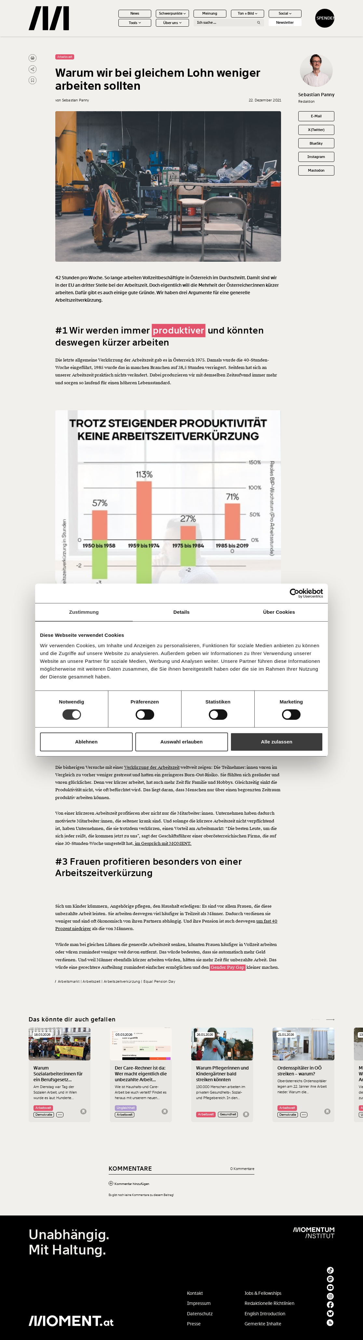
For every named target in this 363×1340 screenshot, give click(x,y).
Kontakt (195, 1293)
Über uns (172, 22)
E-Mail (316, 116)
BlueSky (316, 143)
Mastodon (316, 170)
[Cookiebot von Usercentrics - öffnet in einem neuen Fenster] (294, 593)
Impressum (199, 1303)
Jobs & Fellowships (263, 1293)
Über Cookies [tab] (279, 612)
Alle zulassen (276, 741)
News (134, 13)
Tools (135, 22)
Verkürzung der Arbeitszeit (152, 767)
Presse (194, 1324)
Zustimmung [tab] (84, 612)
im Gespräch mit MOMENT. (163, 844)
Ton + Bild (248, 13)
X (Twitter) (316, 129)
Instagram (316, 156)
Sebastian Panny (316, 95)
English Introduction (265, 1314)
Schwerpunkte (172, 13)
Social (285, 13)
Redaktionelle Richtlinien (269, 1303)
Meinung (209, 13)
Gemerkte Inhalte (263, 1324)
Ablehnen (86, 741)
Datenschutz (200, 1314)
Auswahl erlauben (181, 741)
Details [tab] (181, 612)
